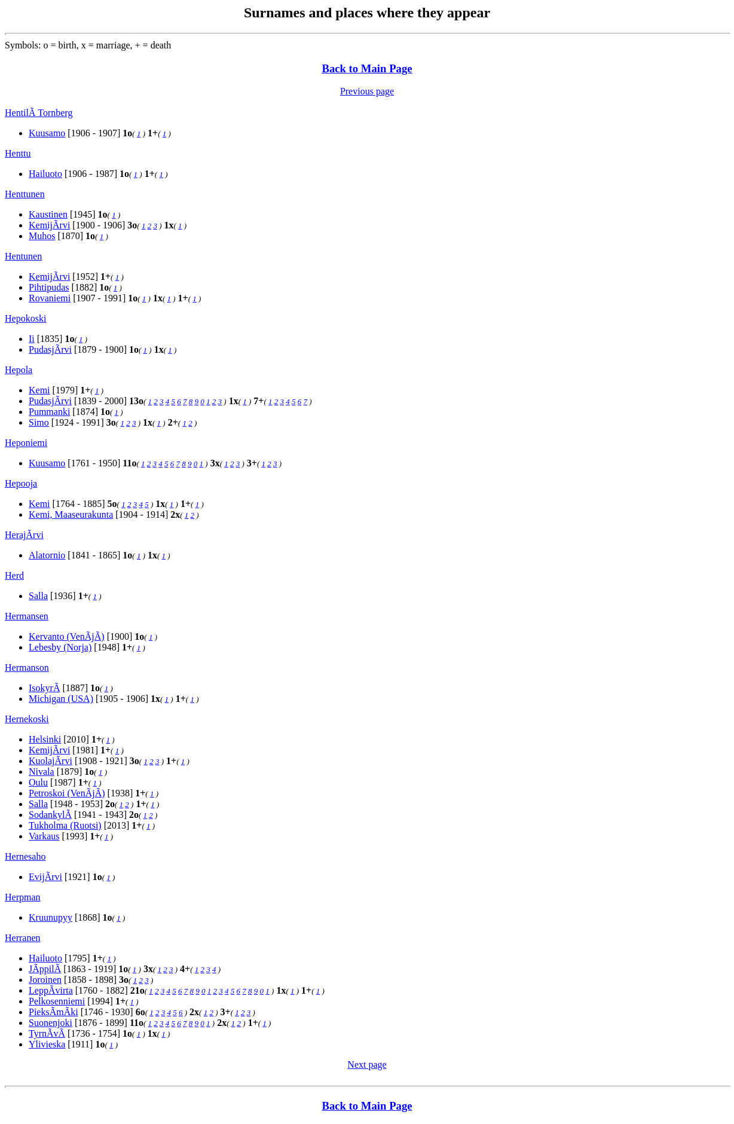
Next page (366, 1064)
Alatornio (47, 555)
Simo (39, 422)
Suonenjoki (50, 1023)
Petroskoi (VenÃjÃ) (67, 793)
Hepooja (21, 483)
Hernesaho (25, 856)
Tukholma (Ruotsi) (65, 825)
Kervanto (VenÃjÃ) (67, 636)
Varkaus (44, 836)
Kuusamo (47, 133)
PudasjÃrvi (50, 349)
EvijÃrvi (45, 877)
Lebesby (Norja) (60, 647)
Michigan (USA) (61, 699)
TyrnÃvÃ (47, 1033)
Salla (38, 596)
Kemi (39, 390)
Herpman (23, 897)
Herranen (23, 938)
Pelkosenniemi (57, 1001)
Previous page (367, 91)
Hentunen (23, 256)
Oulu (38, 782)
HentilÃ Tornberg (38, 113)
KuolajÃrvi (50, 761)
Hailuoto (45, 174)
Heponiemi (26, 443)
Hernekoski (27, 719)
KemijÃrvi (49, 225)
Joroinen (45, 980)
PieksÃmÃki (53, 1012)
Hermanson (27, 667)
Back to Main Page (367, 68)
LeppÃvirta (51, 990)
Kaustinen (48, 214)
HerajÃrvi (24, 535)
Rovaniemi (50, 298)
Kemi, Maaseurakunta (71, 514)
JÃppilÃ (45, 969)
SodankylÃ (50, 815)
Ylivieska (47, 1044)
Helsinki (45, 739)
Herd (14, 575)
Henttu (18, 153)
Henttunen (25, 194)
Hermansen (26, 616)
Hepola (18, 370)
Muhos (42, 236)
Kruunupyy (50, 917)
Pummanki (49, 412)
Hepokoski (25, 318)
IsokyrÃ (44, 688)
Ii (32, 339)
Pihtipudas (49, 287)
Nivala (41, 771)
